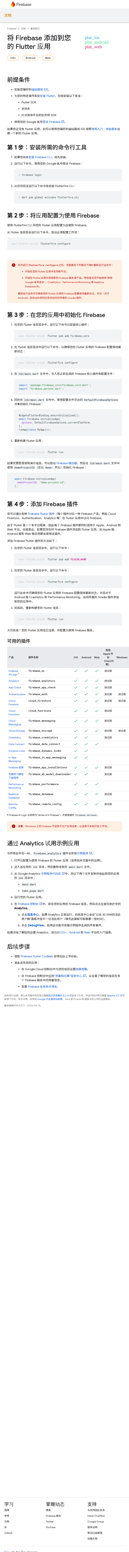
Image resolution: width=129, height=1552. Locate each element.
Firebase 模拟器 (66, 463)
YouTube (50, 1527)
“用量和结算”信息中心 (68, 976)
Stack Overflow (96, 1515)
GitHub (8, 1533)
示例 (6, 1521)
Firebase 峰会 (53, 1515)
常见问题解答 (94, 1533)
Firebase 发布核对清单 (42, 987)
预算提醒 (81, 969)
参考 (6, 1515)
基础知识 (35, 28)
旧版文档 (92, 1538)
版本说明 (92, 1527)
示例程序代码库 (51, 874)
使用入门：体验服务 (104, 129)
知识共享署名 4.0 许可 (60, 995)
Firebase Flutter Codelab (37, 956)
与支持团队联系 (96, 1510)
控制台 (28, 904)
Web (48, 58)
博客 (48, 1510)
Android (30, 58)
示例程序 (82, 853)
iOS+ (13, 58)
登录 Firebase (51, 122)
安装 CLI (40, 157)
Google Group (95, 1521)
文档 (7, 15)
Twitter (50, 1521)
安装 (16, 767)
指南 (6, 1510)
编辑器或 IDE (39, 89)
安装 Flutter (47, 96)
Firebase (11, 28)
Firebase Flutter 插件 (41, 514)
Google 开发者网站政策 (49, 999)
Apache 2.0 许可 (116, 995)
